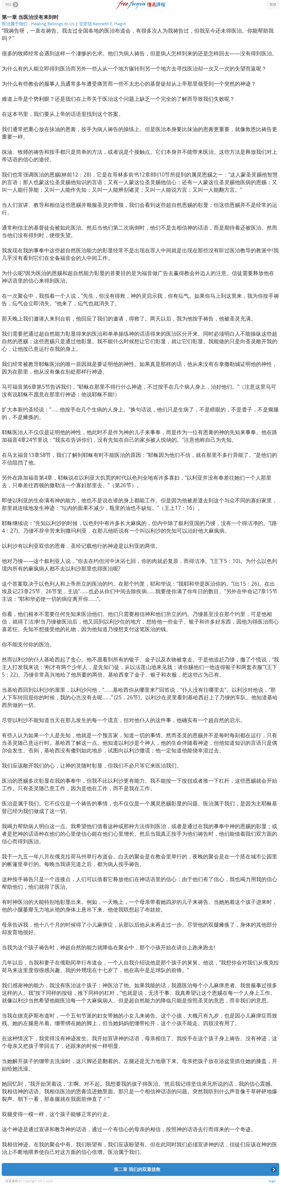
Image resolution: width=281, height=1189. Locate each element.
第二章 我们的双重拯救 (137, 1169)
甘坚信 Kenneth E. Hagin (102, 24)
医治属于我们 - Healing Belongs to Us (39, 24)
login (272, 1181)
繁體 (273, 4)
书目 (8, 4)
